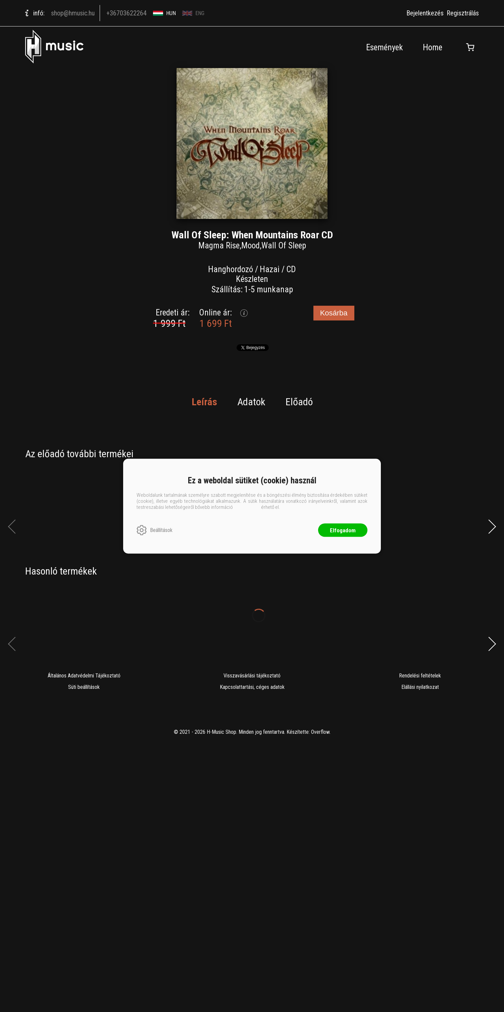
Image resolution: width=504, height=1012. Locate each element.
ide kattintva (247, 507)
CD (291, 269)
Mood (250, 245)
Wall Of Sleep (283, 245)
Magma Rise (219, 245)
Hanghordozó (230, 269)
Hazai (270, 269)
